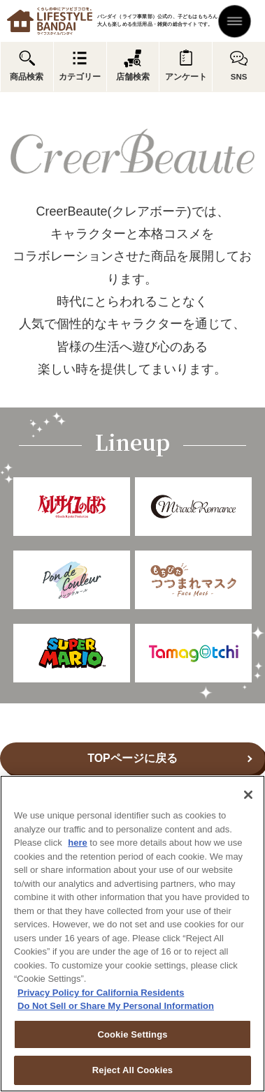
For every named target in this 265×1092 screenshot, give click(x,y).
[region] (132, 933)
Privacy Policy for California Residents (100, 992)
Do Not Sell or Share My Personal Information (115, 1006)
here (77, 842)
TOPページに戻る (132, 758)
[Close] (248, 794)
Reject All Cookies (132, 1070)
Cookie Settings (132, 1034)
